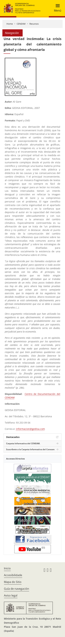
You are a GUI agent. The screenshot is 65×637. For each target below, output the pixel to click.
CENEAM (21, 23)
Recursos (34, 23)
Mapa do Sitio (12, 582)
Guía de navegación (16, 589)
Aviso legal (10, 595)
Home (9, 23)
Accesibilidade (13, 575)
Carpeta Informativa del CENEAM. (23, 443)
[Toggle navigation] (56, 8)
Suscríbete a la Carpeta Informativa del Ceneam (30, 449)
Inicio (7, 568)
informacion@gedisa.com (30, 428)
